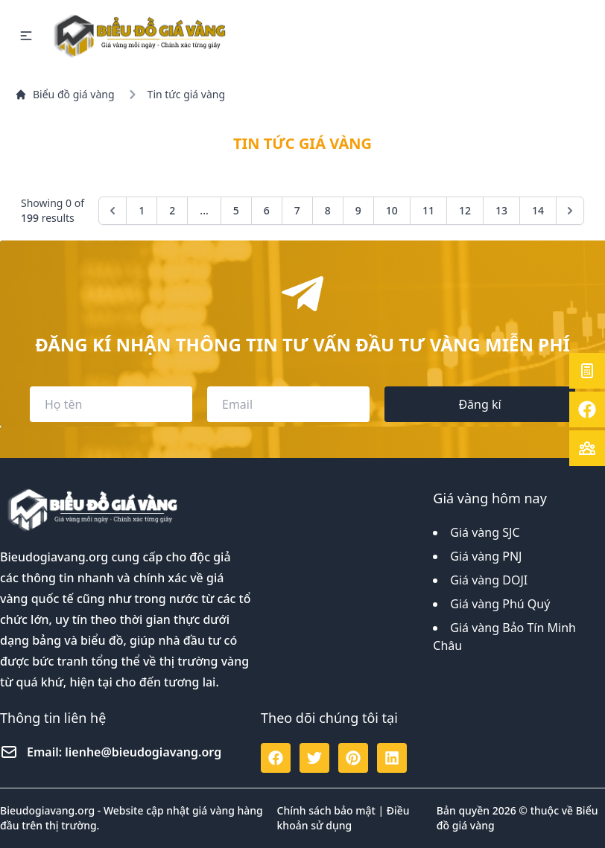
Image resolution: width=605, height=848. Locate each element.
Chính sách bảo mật (326, 810)
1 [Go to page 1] (142, 210)
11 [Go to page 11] (428, 210)
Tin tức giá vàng (186, 94)
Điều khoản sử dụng (343, 817)
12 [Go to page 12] (465, 210)
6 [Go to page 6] (267, 210)
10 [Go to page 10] (392, 210)
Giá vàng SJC (484, 532)
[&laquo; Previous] (112, 211)
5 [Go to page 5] (236, 210)
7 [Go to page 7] (297, 210)
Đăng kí (479, 404)
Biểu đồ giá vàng (65, 94)
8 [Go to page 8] (328, 210)
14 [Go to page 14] (538, 210)
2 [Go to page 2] (172, 210)
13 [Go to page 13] (501, 210)
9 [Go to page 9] (358, 210)
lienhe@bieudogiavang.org (143, 752)
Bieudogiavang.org (54, 557)
